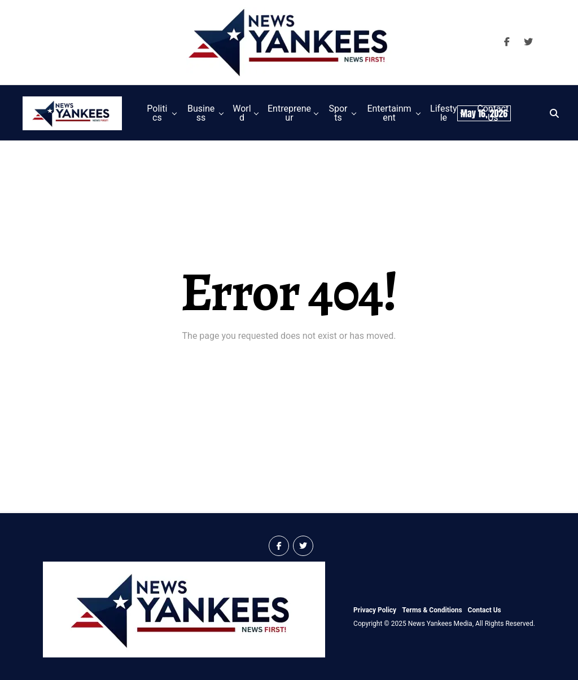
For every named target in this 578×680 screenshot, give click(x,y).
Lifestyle (443, 113)
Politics (157, 113)
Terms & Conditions (432, 610)
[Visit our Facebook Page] (507, 42)
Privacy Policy (374, 610)
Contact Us (484, 610)
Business (200, 113)
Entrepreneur (289, 113)
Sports (338, 113)
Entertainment (389, 113)
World (242, 113)
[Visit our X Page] (528, 42)
